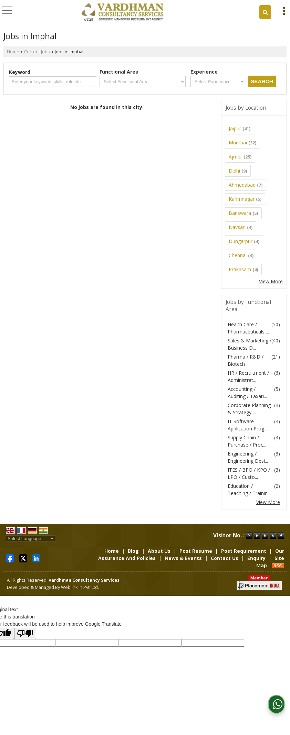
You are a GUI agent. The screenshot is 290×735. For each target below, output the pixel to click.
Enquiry (256, 558)
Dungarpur (240, 241)
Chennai (238, 255)
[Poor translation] (25, 633)
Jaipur (235, 128)
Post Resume (195, 551)
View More (271, 281)
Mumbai (238, 142)
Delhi (234, 170)
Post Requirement (243, 551)
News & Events (183, 558)
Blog (133, 551)
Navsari (237, 227)
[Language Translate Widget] (30, 538)
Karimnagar (242, 199)
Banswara (240, 213)
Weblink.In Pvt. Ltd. (80, 587)
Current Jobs (37, 52)
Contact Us (224, 558)
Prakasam (240, 269)
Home (13, 52)
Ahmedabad (242, 185)
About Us (159, 551)
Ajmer (235, 156)
